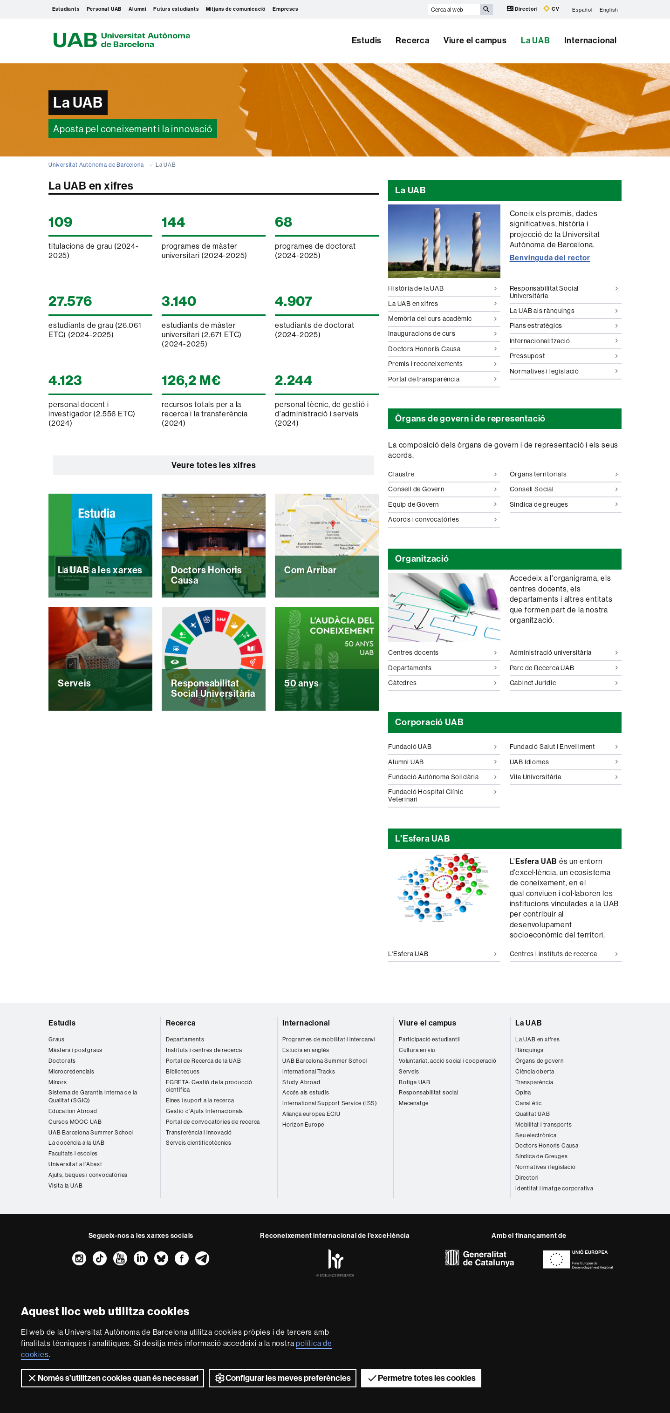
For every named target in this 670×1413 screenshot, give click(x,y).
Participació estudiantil (429, 1039)
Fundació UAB (442, 746)
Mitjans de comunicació (236, 9)
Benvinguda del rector (550, 257)
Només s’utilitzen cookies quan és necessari (112, 1378)
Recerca (413, 40)
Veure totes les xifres (213, 465)
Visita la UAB (65, 1185)
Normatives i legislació (564, 371)
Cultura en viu (417, 1049)
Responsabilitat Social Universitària (564, 291)
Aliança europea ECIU (311, 1113)
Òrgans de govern (539, 1060)
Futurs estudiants (176, 9)
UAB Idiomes (564, 762)
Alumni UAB (442, 762)
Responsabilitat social (428, 1092)
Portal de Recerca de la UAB (203, 1060)
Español (582, 9)
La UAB (535, 40)
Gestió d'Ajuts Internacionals (204, 1110)
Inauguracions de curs (442, 333)
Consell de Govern (442, 489)
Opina (523, 1092)
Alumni (137, 9)
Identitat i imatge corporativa (554, 1188)
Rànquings (529, 1049)
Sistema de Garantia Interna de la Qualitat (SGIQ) (92, 1096)
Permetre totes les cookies (421, 1378)
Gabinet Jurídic (564, 683)
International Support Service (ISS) (329, 1103)
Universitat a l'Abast (75, 1164)
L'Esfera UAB (442, 954)
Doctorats (62, 1060)
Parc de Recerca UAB (564, 668)
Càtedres (442, 683)
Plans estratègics (564, 325)
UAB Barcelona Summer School (91, 1132)
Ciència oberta (534, 1071)
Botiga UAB (415, 1082)
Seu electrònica (536, 1135)
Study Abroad (301, 1082)
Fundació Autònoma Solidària (442, 777)
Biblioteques (183, 1071)
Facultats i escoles (73, 1153)
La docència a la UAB (76, 1142)
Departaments (442, 668)
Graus (56, 1039)
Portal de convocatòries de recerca (213, 1121)
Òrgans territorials (564, 474)
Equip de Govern (442, 504)
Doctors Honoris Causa (442, 349)
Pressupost (564, 356)
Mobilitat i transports (543, 1124)
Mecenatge (414, 1103)
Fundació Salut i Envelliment (564, 746)
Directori (523, 8)
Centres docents (442, 652)
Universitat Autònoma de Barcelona (96, 164)
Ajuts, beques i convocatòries (88, 1174)
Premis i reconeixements (442, 364)
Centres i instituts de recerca (564, 954)
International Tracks (308, 1071)
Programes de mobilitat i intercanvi (329, 1039)
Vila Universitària (564, 777)
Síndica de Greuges (541, 1156)
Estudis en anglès (305, 1049)
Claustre (442, 474)
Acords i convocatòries (442, 519)
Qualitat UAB (532, 1113)
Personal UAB (104, 9)
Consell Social (564, 489)
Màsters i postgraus (75, 1049)
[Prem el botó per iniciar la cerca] (486, 9)
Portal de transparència (442, 379)
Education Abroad (72, 1110)
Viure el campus (475, 40)
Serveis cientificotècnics (199, 1142)
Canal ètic (528, 1103)
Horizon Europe (303, 1124)
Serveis (409, 1071)
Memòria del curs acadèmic (442, 318)
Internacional (590, 40)
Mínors (57, 1082)
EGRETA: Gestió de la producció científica (209, 1086)
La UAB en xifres (442, 303)
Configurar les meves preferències (282, 1378)
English (609, 9)
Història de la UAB (442, 288)
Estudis (367, 40)
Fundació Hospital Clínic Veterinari (442, 795)
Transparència (534, 1082)
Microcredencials (71, 1071)
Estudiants (66, 9)
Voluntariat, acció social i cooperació (447, 1060)
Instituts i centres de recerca (204, 1049)
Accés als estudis (305, 1092)
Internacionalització (564, 341)
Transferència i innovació (199, 1132)
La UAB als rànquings (564, 310)
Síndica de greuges (564, 504)
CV (551, 8)
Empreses (285, 9)
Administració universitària (564, 652)
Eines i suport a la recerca (200, 1100)
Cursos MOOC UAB (75, 1121)
